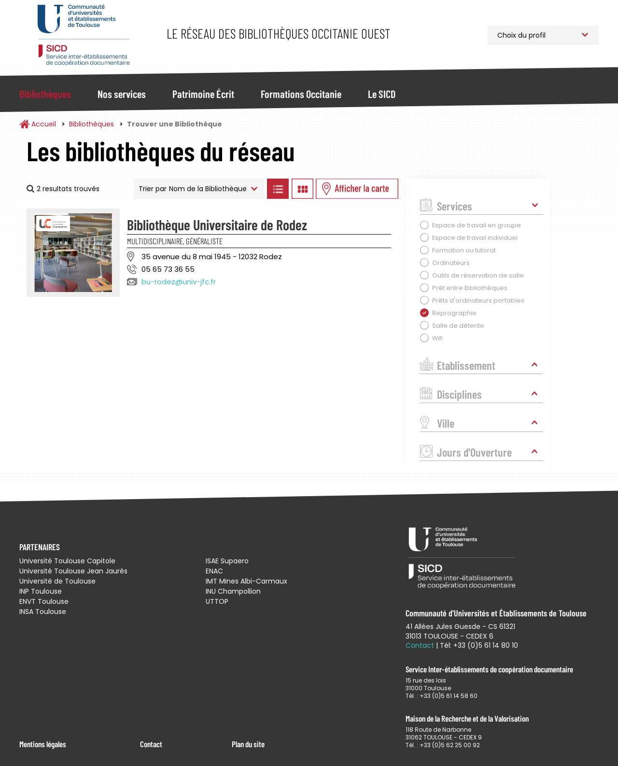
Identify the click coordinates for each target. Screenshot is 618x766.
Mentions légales (42, 744)
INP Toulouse (40, 591)
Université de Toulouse (57, 581)
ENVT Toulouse (44, 601)
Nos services (122, 93)
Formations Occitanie (301, 93)
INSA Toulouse (42, 611)
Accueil (43, 124)
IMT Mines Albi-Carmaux (246, 581)
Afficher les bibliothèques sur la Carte (357, 189)
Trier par (153, 189)
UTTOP (217, 601)
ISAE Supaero (227, 561)
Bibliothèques (45, 93)
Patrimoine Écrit (203, 93)
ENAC (214, 571)
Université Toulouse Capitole (67, 561)
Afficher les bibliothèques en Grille (302, 189)
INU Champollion (233, 591)
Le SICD (381, 93)
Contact (151, 744)
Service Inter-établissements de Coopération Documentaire (83, 35)
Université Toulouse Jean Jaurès (73, 571)
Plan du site (248, 744)
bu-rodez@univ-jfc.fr (178, 282)
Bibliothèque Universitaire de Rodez (217, 224)
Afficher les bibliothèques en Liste (278, 189)
